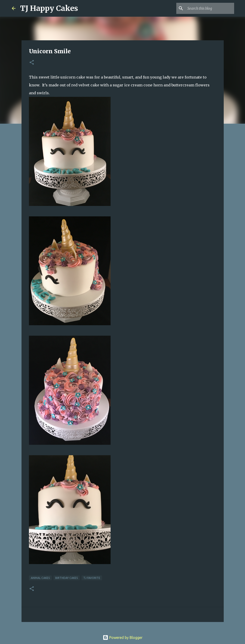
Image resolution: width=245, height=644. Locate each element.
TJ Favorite (91, 577)
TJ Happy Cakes (49, 8)
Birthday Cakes (66, 577)
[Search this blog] (210, 8)
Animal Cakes (40, 577)
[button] (31, 63)
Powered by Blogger (123, 637)
